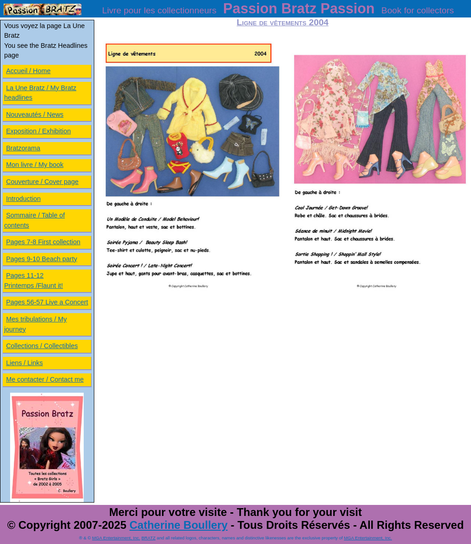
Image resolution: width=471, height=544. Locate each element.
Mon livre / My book (34, 164)
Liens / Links (24, 362)
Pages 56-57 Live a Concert (47, 302)
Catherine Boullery (178, 525)
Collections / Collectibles (42, 345)
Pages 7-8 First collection (43, 242)
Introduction (23, 198)
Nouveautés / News (34, 114)
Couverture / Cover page (42, 181)
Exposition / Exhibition (38, 131)
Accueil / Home (28, 70)
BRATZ (148, 537)
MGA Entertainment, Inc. (116, 537)
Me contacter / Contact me (45, 379)
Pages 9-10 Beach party (41, 259)
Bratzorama (23, 148)
